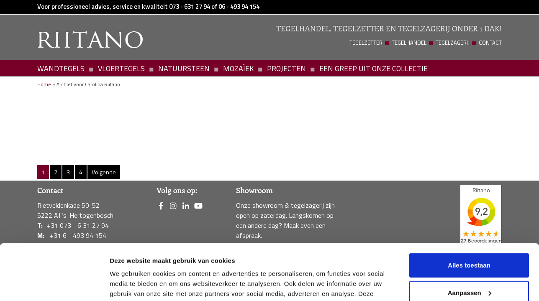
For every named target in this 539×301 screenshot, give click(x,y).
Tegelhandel (409, 42)
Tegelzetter (365, 42)
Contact (490, 42)
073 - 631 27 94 (189, 6)
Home (44, 84)
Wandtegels (61, 68)
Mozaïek (238, 68)
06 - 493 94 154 (238, 6)
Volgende (104, 172)
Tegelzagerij (453, 42)
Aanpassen (469, 240)
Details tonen (129, 284)
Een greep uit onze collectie (373, 68)
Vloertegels (121, 68)
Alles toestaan (469, 213)
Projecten (286, 68)
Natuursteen (184, 68)
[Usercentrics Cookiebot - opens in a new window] (54, 284)
